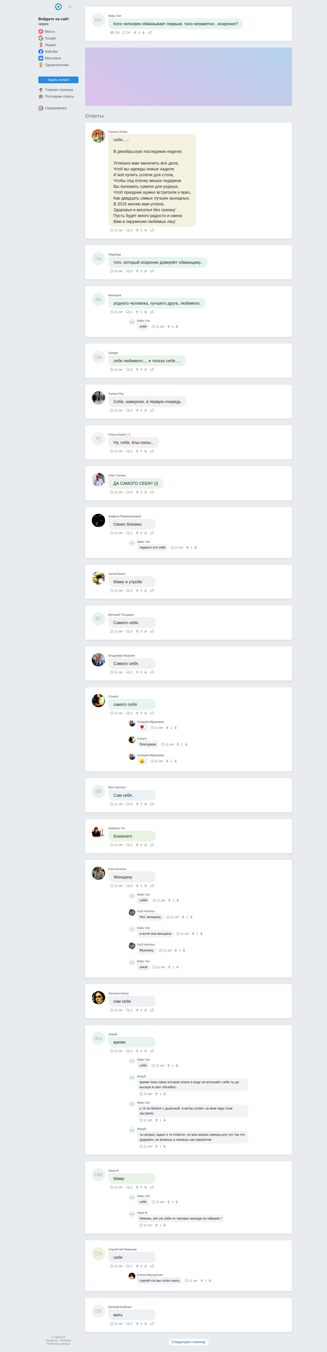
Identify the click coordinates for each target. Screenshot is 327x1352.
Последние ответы (56, 96)
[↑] (136, 32)
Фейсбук (48, 51)
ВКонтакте (49, 58)
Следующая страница (189, 1342)
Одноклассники (53, 64)
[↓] (143, 32)
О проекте (58, 1337)
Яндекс (47, 44)
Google (47, 38)
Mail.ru (46, 31)
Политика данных (58, 1343)
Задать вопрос (58, 80)
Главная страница (55, 89)
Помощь (65, 1340)
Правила (52, 1340)
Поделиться (150, 32)
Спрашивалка (52, 108)
